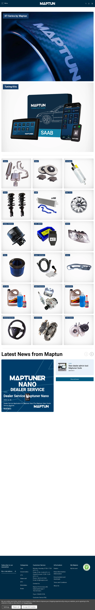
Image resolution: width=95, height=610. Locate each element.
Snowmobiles (24, 572)
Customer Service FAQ (39, 597)
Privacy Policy (28, 603)
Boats (22, 588)
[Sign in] (89, 3)
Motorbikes (23, 585)
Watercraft (23, 578)
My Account (74, 568)
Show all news (75, 379)
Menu (3, 3)
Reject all (16, 607)
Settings (6, 607)
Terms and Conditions (60, 582)
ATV (21, 582)
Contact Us (36, 583)
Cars (21, 568)
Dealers (56, 568)
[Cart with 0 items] (92, 3)
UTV (21, 575)
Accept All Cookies (29, 607)
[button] (92, 354)
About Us (56, 586)
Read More (7, 408)
